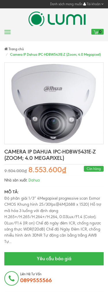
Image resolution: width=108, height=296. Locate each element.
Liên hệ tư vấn (36, 278)
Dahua (34, 180)
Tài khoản (93, 4)
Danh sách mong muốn (66, 4)
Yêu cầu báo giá (54, 258)
